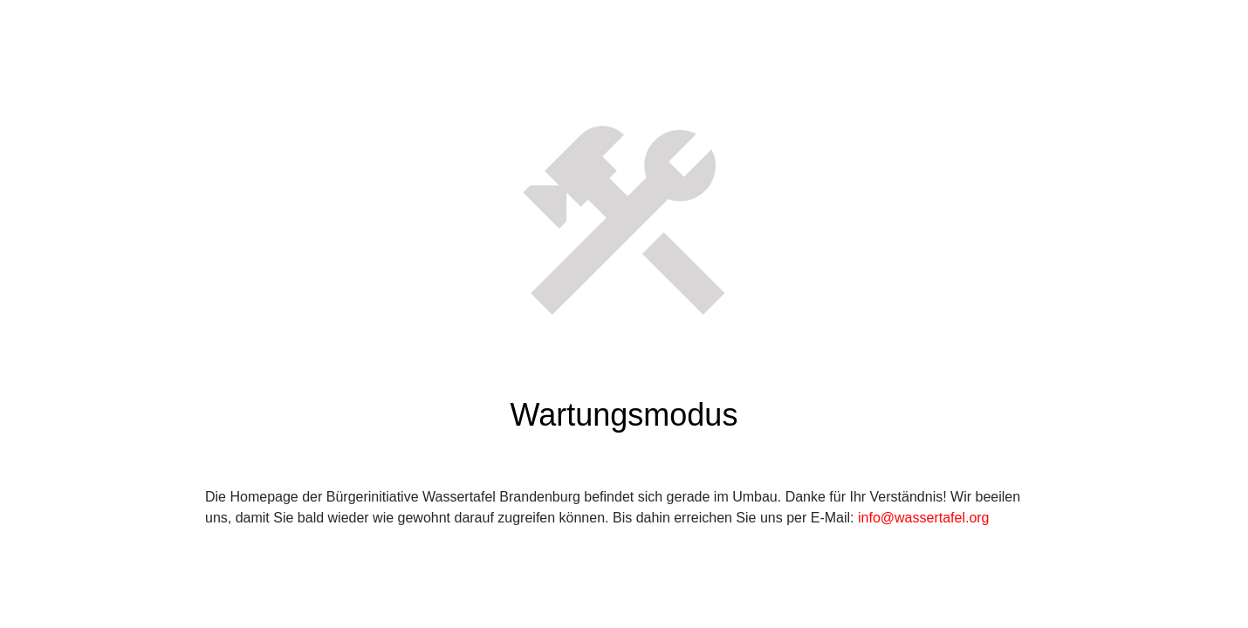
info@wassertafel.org (924, 517)
